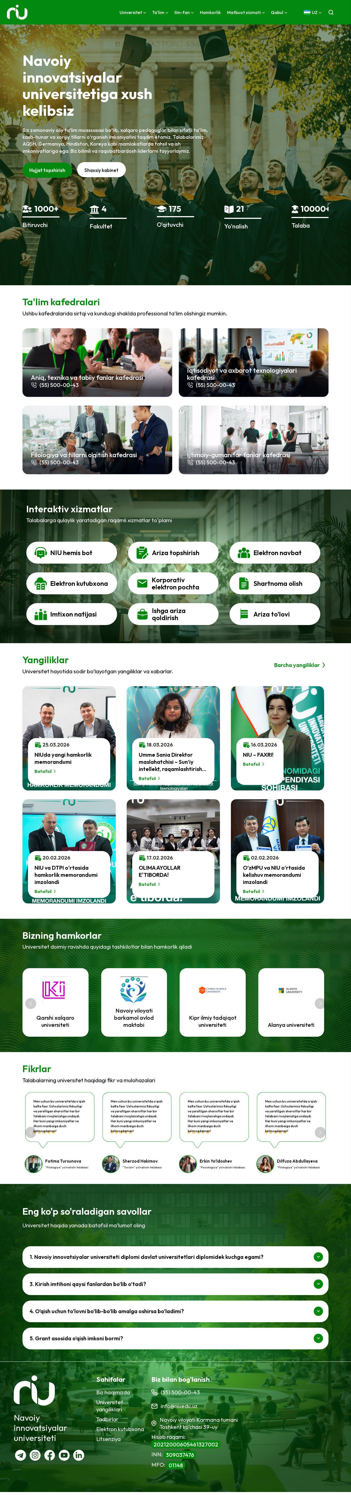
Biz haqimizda (113, 1395)
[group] (57, 1004)
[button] (30, 1005)
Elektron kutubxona (120, 1431)
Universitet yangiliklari (109, 1408)
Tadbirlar (107, 1421)
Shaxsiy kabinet (101, 170)
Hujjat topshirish (47, 170)
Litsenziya (108, 1441)
